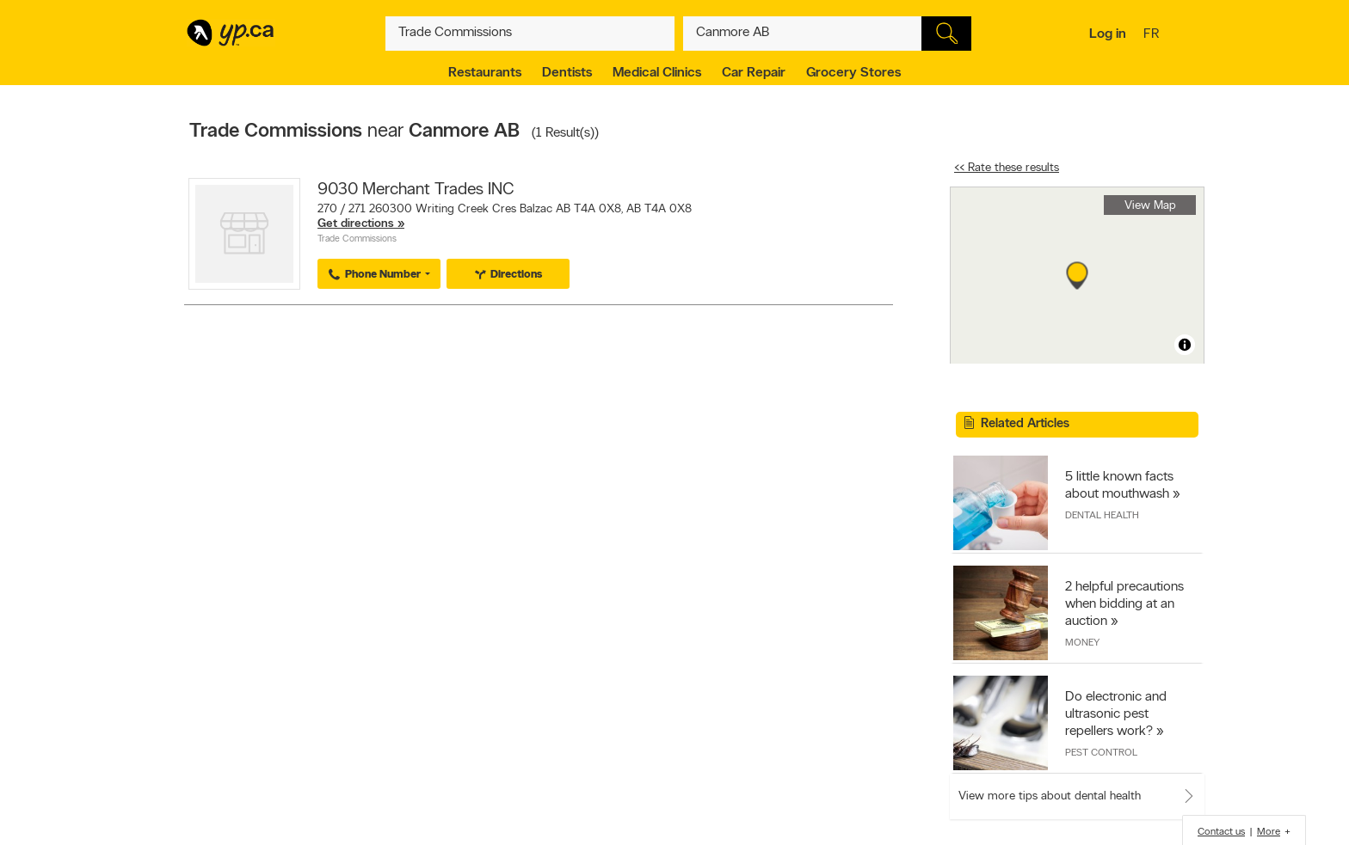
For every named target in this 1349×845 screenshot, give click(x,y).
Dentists (567, 73)
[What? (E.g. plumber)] (529, 33)
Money (1082, 643)
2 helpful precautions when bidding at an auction (1124, 604)
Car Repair (753, 73)
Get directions (355, 223)
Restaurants (484, 73)
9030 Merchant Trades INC (415, 190)
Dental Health (1102, 516)
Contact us (1221, 832)
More (1268, 832)
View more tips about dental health (1049, 796)
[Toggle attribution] (1184, 344)
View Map (1150, 205)
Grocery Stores (853, 73)
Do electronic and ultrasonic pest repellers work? (1116, 714)
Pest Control (1101, 753)
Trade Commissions (357, 239)
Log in (1107, 34)
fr (1153, 35)
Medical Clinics (657, 73)
